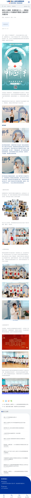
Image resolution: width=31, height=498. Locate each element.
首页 (5, 6)
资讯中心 (8, 6)
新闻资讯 (13, 6)
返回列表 (27, 6)
